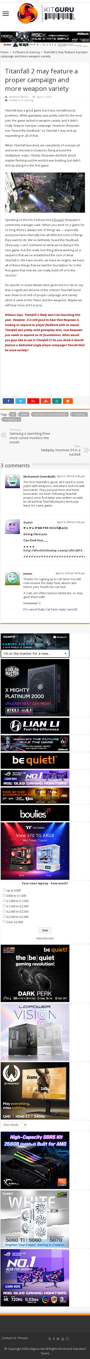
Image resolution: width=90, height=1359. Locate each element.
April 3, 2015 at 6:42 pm (71, 476)
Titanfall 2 (11, 419)
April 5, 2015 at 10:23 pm (70, 573)
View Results (45, 938)
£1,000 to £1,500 (17, 901)
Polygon (57, 220)
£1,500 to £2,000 (17, 906)
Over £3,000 (14, 922)
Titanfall (79, 414)
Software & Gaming (26, 52)
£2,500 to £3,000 (17, 917)
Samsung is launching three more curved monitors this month (33, 436)
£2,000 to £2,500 (17, 911)
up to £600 (13, 890)
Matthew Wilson (19, 96)
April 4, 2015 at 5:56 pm (71, 522)
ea (13, 414)
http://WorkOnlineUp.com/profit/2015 (52, 550)
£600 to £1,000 (16, 896)
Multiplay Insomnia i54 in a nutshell (56, 450)
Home (4, 52)
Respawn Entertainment (50, 414)
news (24, 414)
